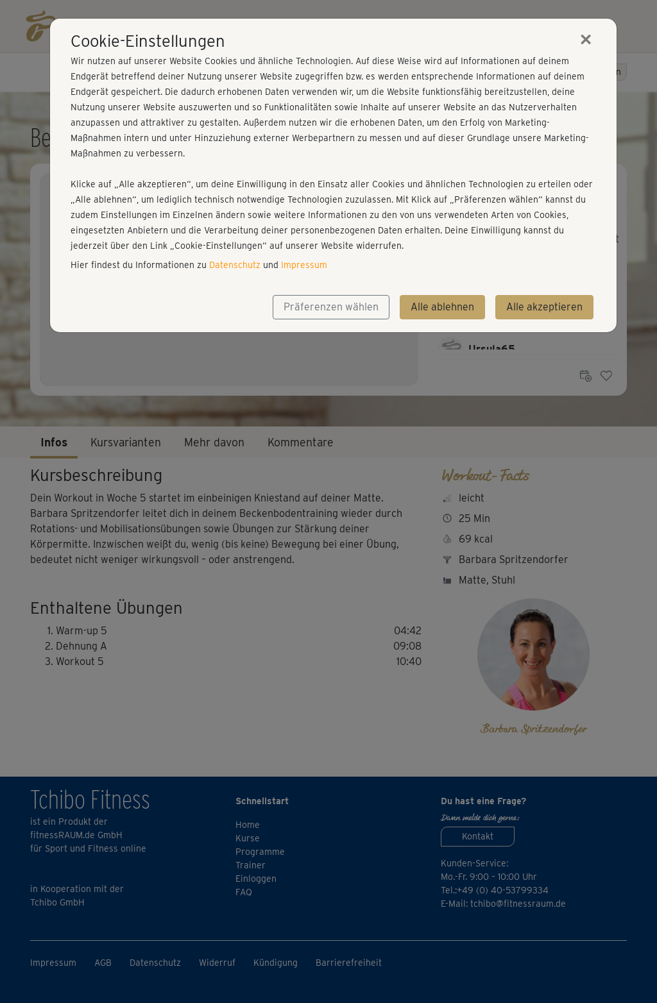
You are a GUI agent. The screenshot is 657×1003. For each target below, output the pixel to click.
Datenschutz (234, 265)
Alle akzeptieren (544, 307)
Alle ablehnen (442, 307)
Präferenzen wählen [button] (331, 307)
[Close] (586, 39)
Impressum (304, 265)
